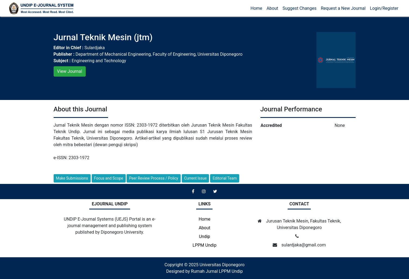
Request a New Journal (343, 8)
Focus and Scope (108, 178)
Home (256, 8)
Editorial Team (225, 178)
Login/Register (384, 8)
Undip (204, 236)
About (272, 8)
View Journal (69, 71)
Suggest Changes (299, 8)
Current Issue (195, 178)
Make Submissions (72, 178)
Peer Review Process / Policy (153, 178)
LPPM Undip (205, 245)
